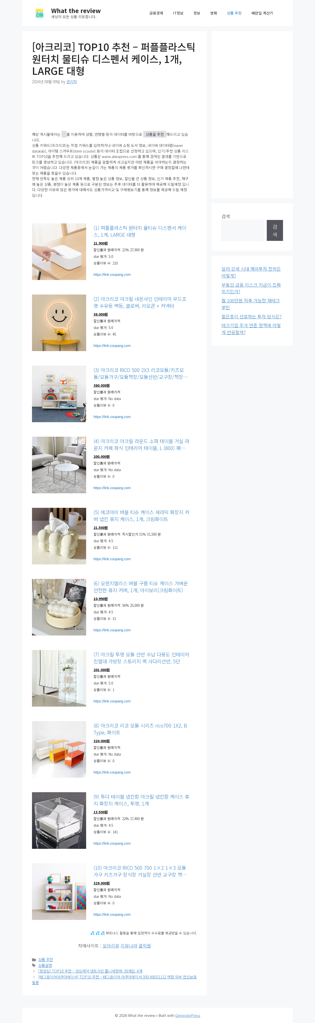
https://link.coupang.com (112, 275)
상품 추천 (234, 13)
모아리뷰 (111, 945)
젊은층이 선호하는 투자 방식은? (251, 316)
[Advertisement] (252, 114)
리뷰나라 (129, 945)
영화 (213, 13)
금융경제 (156, 13)
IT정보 (178, 13)
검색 (225, 216)
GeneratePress (187, 1015)
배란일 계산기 (262, 13)
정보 (196, 13)
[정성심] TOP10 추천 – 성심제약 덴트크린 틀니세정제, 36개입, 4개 (90, 971)
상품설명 (45, 965)
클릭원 (145, 945)
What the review (76, 10)
